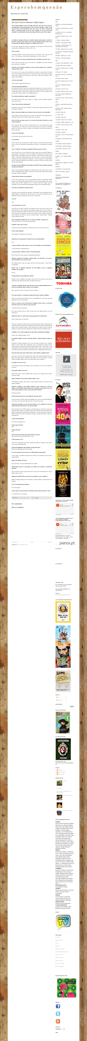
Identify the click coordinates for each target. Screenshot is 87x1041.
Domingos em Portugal (68, 810)
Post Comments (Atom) (22, 544)
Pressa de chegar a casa (68, 795)
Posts (58, 697)
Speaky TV (57, 946)
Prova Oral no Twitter (60, 963)
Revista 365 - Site (59, 954)
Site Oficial (57, 937)
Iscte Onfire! (59, 788)
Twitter (56, 943)
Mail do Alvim (61, 774)
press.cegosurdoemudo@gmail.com (62, 594)
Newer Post (14, 542)
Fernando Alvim (61, 772)
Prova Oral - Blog (59, 960)
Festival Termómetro (59, 966)
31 (63, 803)
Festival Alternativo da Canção (61, 951)
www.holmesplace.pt (59, 349)
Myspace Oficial (58, 940)
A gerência (60, 770)
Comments (59, 700)
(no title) (65, 780)
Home (32, 542)
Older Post (49, 542)
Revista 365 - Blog (59, 957)
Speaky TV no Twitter (60, 948)
